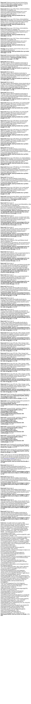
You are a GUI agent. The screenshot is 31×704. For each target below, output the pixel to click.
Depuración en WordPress (9, 458)
